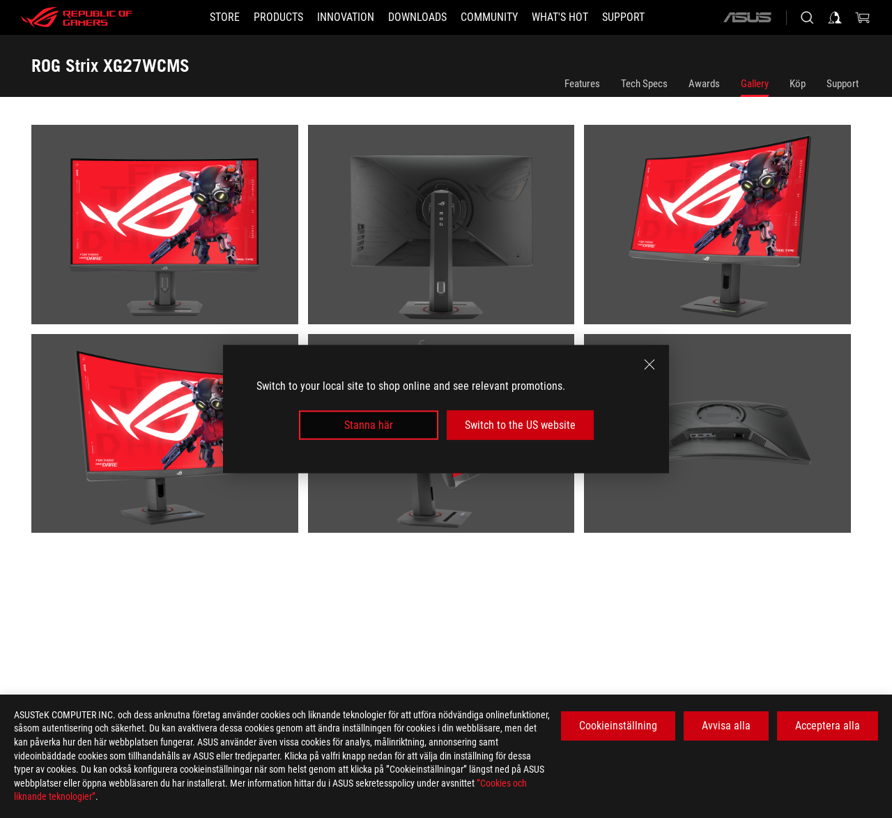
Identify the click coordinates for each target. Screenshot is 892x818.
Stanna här (368, 425)
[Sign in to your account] (834, 17)
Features (582, 83)
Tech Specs (644, 83)
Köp (798, 83)
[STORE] (225, 17)
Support (842, 83)
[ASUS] (747, 17)
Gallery (755, 83)
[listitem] (169, 229)
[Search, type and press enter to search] (807, 17)
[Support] (623, 17)
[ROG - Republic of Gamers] (76, 17)
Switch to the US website (520, 425)
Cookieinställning (618, 725)
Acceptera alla (827, 725)
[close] (649, 364)
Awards (704, 83)
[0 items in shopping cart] (862, 17)
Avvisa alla (726, 725)
